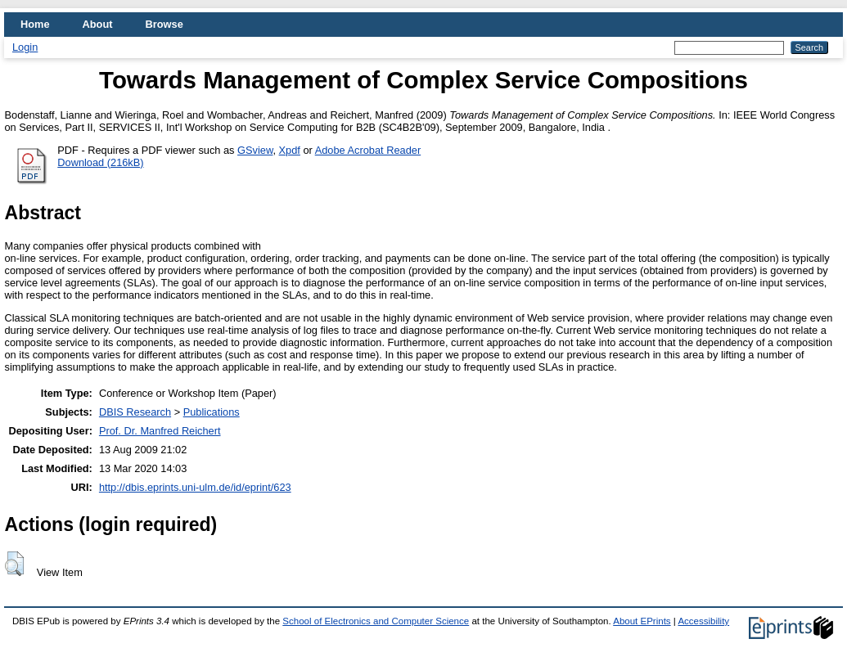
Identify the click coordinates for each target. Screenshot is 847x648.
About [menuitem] (98, 24)
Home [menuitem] (35, 24)
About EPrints (641, 621)
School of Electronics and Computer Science (375, 621)
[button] (14, 563)
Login (25, 47)
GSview (255, 150)
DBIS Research (135, 412)
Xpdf (289, 150)
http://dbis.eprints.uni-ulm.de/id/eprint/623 (195, 487)
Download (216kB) (100, 162)
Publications (211, 412)
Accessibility (703, 621)
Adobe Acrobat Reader (368, 150)
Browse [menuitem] (164, 24)
